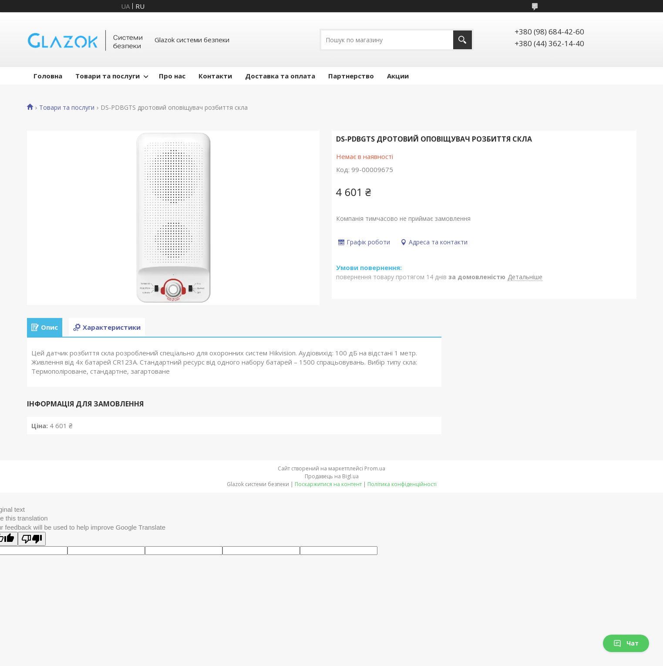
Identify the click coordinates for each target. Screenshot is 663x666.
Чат (626, 643)
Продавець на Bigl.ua (332, 476)
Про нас (172, 75)
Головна (48, 75)
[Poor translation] (32, 539)
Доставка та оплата (280, 75)
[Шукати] (462, 39)
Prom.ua (374, 468)
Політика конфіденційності (402, 484)
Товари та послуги (107, 75)
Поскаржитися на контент (328, 484)
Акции (398, 75)
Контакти (215, 75)
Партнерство (351, 75)
